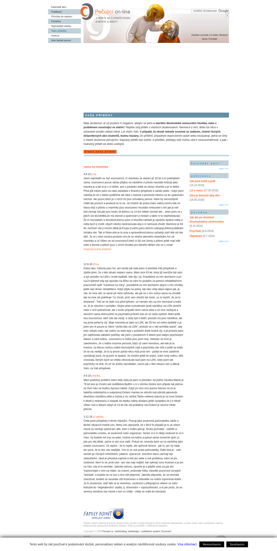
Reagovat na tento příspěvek (97, 249)
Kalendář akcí (58, 7)
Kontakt (213, 39)
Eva (96, 264)
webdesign (133, 531)
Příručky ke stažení (61, 16)
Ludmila (98, 416)
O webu (214, 35)
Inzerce (55, 35)
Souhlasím (237, 544)
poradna (199, 212)
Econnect (166, 531)
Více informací (187, 544)
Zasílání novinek (199, 35)
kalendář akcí (205, 163)
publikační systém (151, 531)
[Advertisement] (138, 75)
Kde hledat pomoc (61, 40)
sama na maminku (96, 166)
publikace (201, 176)
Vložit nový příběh (100, 152)
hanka (96, 375)
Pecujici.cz (107, 531)
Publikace (56, 11)
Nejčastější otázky (61, 26)
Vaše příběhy (58, 31)
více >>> (224, 168)
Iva (94, 174)
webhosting (121, 531)
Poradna (56, 21)
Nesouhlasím (212, 544)
